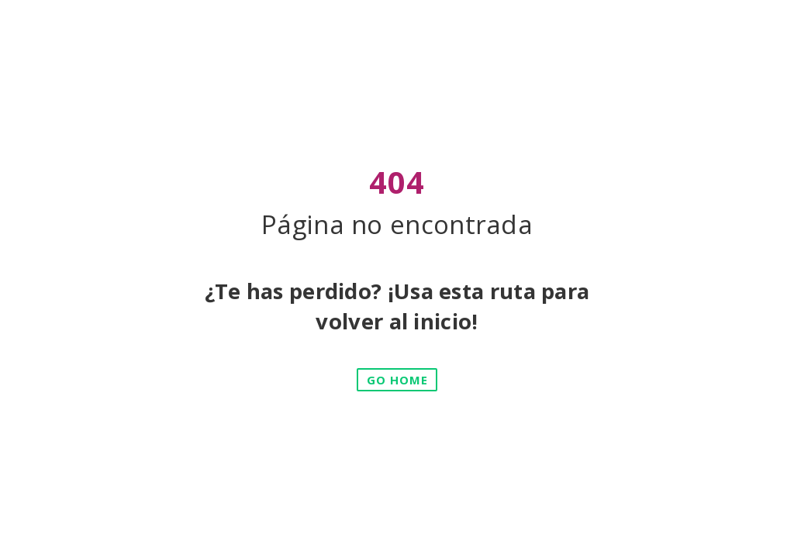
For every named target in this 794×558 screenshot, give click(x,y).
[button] (397, 379)
